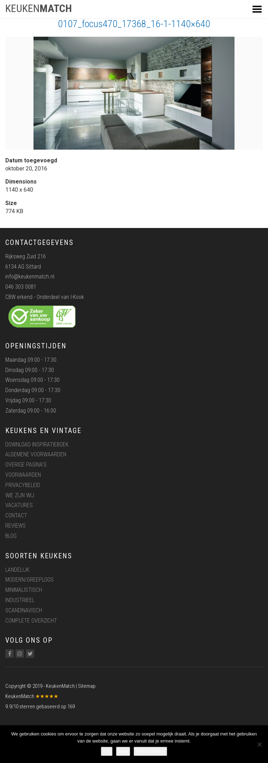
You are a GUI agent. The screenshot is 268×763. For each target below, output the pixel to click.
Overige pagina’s (26, 464)
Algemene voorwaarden (35, 454)
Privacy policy (150, 751)
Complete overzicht (31, 620)
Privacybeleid (22, 485)
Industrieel (20, 600)
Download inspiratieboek (36, 444)
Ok (107, 751)
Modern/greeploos (29, 579)
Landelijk (17, 569)
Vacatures (19, 505)
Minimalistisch (23, 590)
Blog (11, 536)
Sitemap (87, 686)
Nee (123, 751)
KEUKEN (38, 8)
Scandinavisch (23, 610)
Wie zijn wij (19, 495)
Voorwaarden (23, 474)
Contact (16, 515)
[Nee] (259, 744)
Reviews (15, 525)
